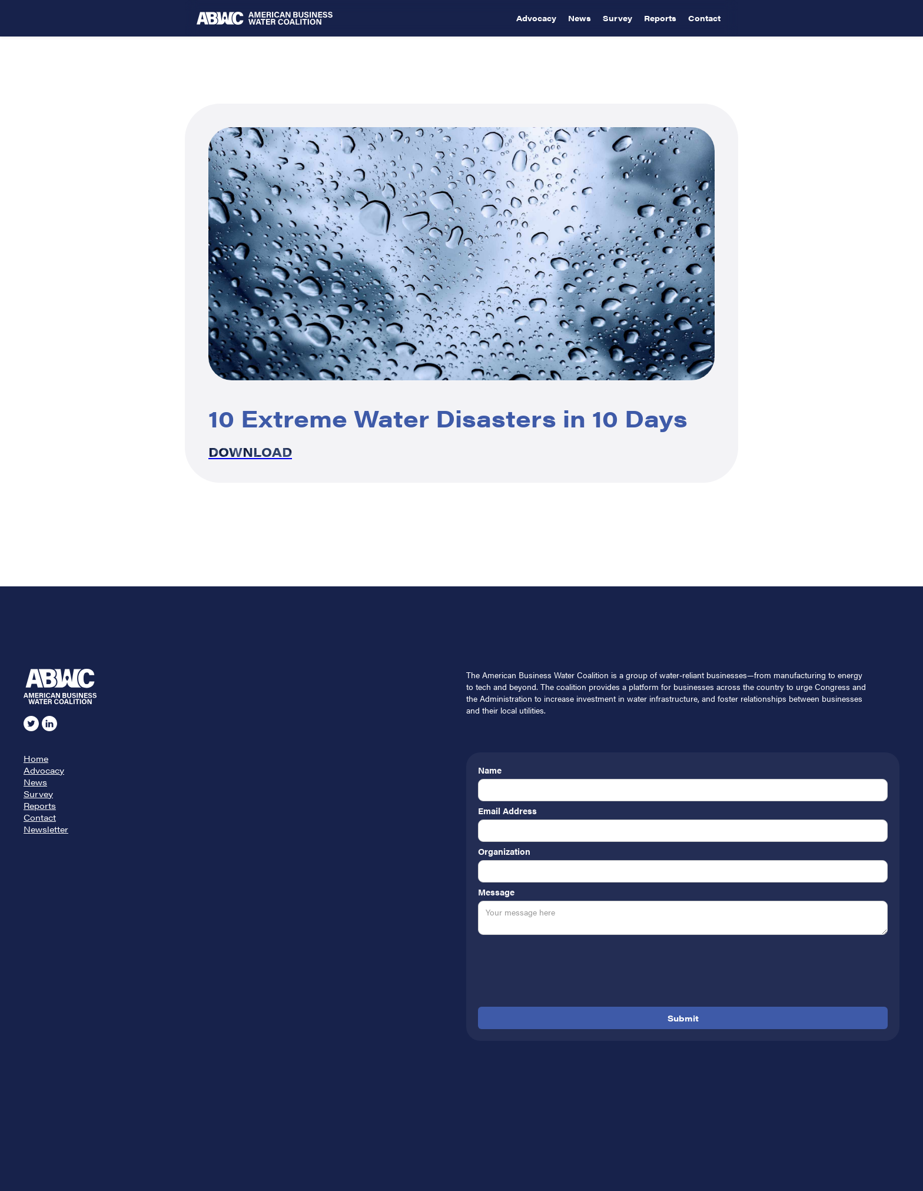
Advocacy (536, 18)
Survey (617, 18)
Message (496, 892)
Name (490, 770)
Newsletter (46, 829)
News (579, 18)
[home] (353, 18)
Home (36, 758)
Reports (660, 18)
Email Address (507, 811)
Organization (504, 851)
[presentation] (567, 973)
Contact (704, 18)
